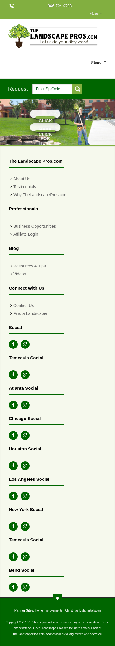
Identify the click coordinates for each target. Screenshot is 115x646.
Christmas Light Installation (83, 610)
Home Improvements (48, 610)
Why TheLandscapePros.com (40, 194)
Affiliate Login (25, 234)
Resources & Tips (29, 266)
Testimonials (24, 186)
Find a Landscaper (30, 313)
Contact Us (23, 305)
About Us (21, 178)
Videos (19, 274)
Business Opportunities (34, 226)
